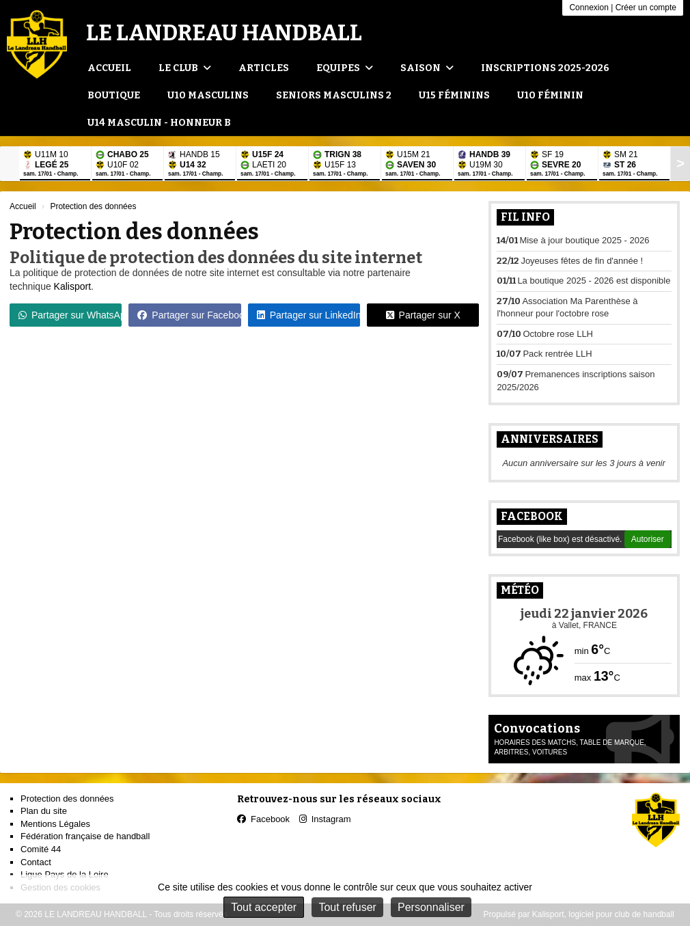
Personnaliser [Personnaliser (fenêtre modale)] (431, 907)
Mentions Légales (55, 824)
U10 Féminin (550, 95)
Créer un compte (646, 7)
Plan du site (43, 811)
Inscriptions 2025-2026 (545, 68)
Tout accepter (263, 907)
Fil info (525, 216)
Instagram (325, 819)
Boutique (113, 95)
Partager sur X (423, 315)
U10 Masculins (208, 95)
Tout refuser (347, 907)
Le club (184, 68)
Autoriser (647, 539)
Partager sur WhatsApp (70, 315)
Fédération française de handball (85, 836)
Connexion (588, 7)
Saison (427, 68)
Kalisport (72, 286)
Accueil (109, 68)
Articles (263, 68)
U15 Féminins (454, 95)
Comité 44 (40, 849)
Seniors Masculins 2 (333, 95)
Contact (35, 862)
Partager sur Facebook (188, 315)
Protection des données (67, 798)
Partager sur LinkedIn (308, 315)
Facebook (532, 516)
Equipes (344, 68)
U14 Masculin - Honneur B (159, 122)
